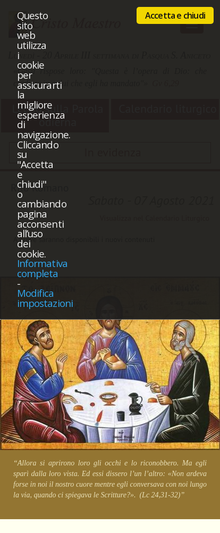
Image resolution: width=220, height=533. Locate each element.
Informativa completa (42, 268)
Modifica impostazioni (45, 298)
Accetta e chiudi (175, 15)
